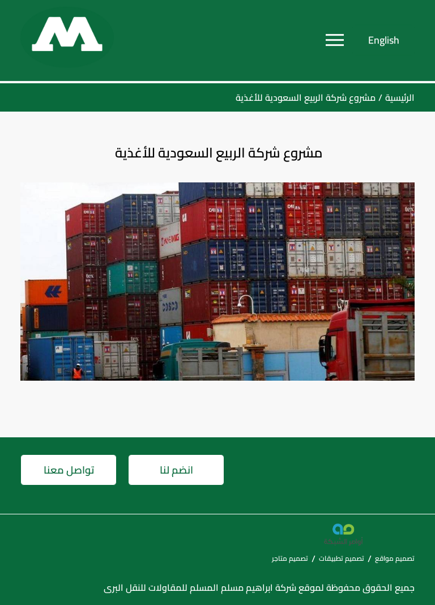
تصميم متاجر (290, 558)
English (383, 37)
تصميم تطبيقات (341, 558)
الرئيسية (400, 97)
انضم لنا (176, 470)
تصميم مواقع (395, 558)
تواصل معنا (69, 470)
